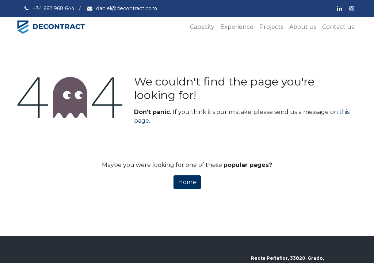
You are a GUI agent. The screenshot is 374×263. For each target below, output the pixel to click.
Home (187, 182)
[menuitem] (202, 27)
